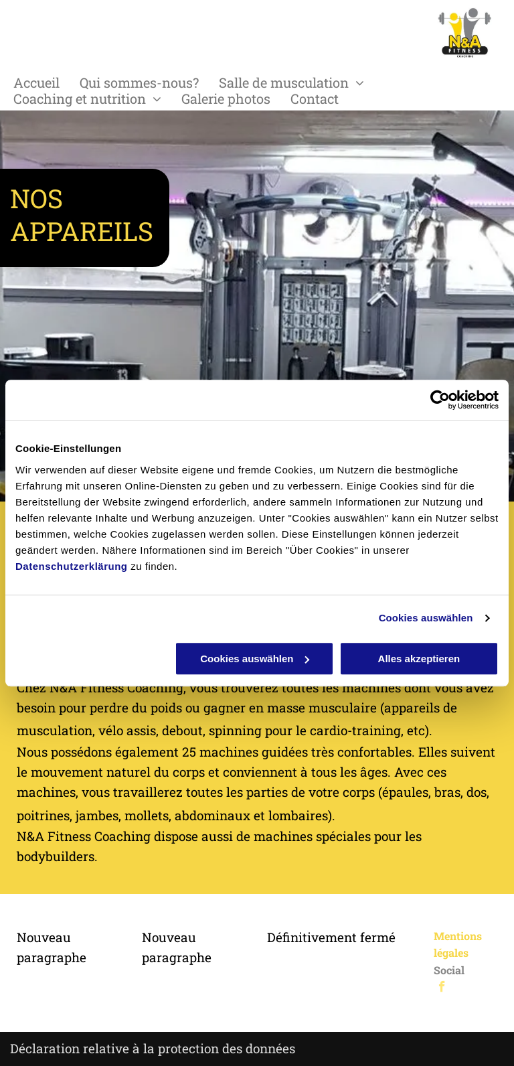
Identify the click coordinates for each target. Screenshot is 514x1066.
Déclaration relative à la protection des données (152, 1048)
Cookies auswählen (426, 617)
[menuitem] (46, 82)
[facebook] (442, 988)
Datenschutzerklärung (71, 566)
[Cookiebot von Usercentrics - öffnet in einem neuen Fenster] (440, 400)
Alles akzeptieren (419, 658)
